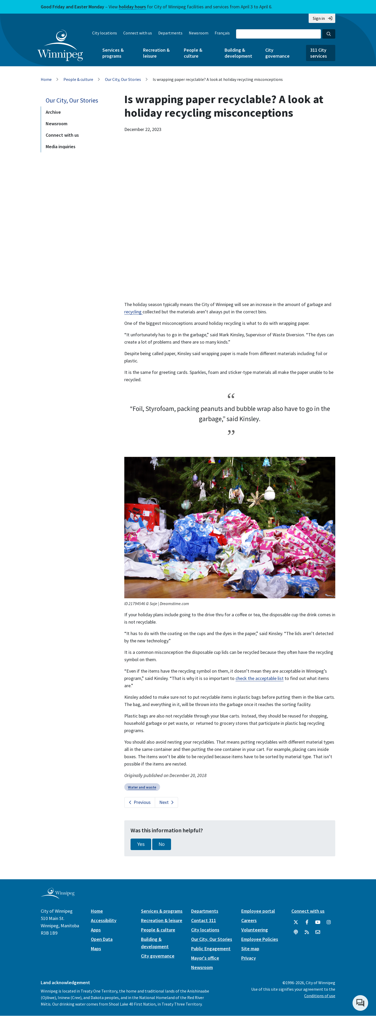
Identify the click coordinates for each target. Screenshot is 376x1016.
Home (46, 79)
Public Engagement (211, 949)
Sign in (319, 18)
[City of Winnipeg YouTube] (317, 922)
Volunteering (254, 930)
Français (222, 32)
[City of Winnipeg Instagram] (328, 922)
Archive (53, 112)
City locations (104, 32)
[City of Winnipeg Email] (317, 932)
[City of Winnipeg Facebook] (306, 922)
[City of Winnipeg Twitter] (295, 922)
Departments (170, 32)
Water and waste (142, 787)
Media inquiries (60, 147)
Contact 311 (203, 920)
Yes (141, 844)
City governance (277, 53)
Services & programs (113, 53)
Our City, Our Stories (123, 79)
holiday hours (132, 7)
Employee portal (258, 911)
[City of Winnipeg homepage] (57, 897)
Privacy (248, 958)
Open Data (102, 939)
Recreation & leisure (156, 53)
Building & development (238, 53)
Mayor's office (205, 958)
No (162, 844)
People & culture (193, 53)
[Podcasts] (295, 932)
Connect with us (137, 32)
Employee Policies (259, 939)
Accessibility (103, 920)
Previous (142, 802)
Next (164, 802)
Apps (96, 930)
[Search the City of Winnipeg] (278, 34)
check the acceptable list (260, 678)
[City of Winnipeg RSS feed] (306, 932)
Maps (96, 949)
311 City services (318, 53)
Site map (250, 949)
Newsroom (198, 32)
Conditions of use (319, 995)
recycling (133, 312)
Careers (249, 920)
